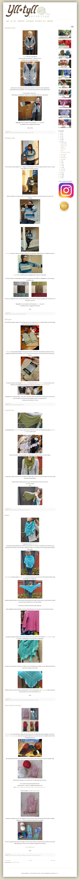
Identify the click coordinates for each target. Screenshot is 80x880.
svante (27, 855)
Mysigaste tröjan (10, 138)
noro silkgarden (23, 855)
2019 (61, 132)
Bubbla (7, 515)
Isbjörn (21, 166)
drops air (38, 122)
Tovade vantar (25, 383)
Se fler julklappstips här (30, 847)
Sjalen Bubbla (7, 577)
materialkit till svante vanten (34, 790)
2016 (61, 137)
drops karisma (11, 855)
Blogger (57, 873)
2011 (61, 176)
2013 (61, 172)
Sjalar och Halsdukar (23, 132)
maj (61, 164)
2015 (61, 139)
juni (61, 162)
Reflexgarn (8, 319)
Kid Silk (23, 577)
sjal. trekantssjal (19, 509)
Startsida (30, 860)
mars (62, 167)
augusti (62, 159)
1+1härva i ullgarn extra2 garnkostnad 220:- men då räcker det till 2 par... (31, 787)
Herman (24, 56)
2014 (61, 141)
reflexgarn (19, 404)
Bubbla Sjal (34, 544)
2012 (61, 174)
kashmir (15, 509)
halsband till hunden (45, 384)
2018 (61, 134)
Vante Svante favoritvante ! (13, 705)
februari (62, 169)
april (62, 165)
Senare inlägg (7, 860)
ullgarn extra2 (31, 855)
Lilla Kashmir (16, 429)
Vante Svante (8, 734)
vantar (23, 404)
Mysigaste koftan (10, 28)
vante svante (38, 855)
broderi (10, 404)
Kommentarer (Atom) (15, 862)
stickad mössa (41, 383)
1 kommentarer (7, 508)
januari (62, 170)
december (63, 142)
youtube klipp (44, 690)
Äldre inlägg (52, 860)
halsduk (13, 132)
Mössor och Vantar (14, 404)
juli (61, 160)
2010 (61, 177)
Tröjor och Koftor (30, 132)
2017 (61, 136)
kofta (16, 132)
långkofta (18, 132)
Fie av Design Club (49, 636)
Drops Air (7, 253)
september (63, 157)
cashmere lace (11, 509)
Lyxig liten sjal (9, 410)
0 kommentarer (7, 131)
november (63, 154)
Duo (20, 577)
